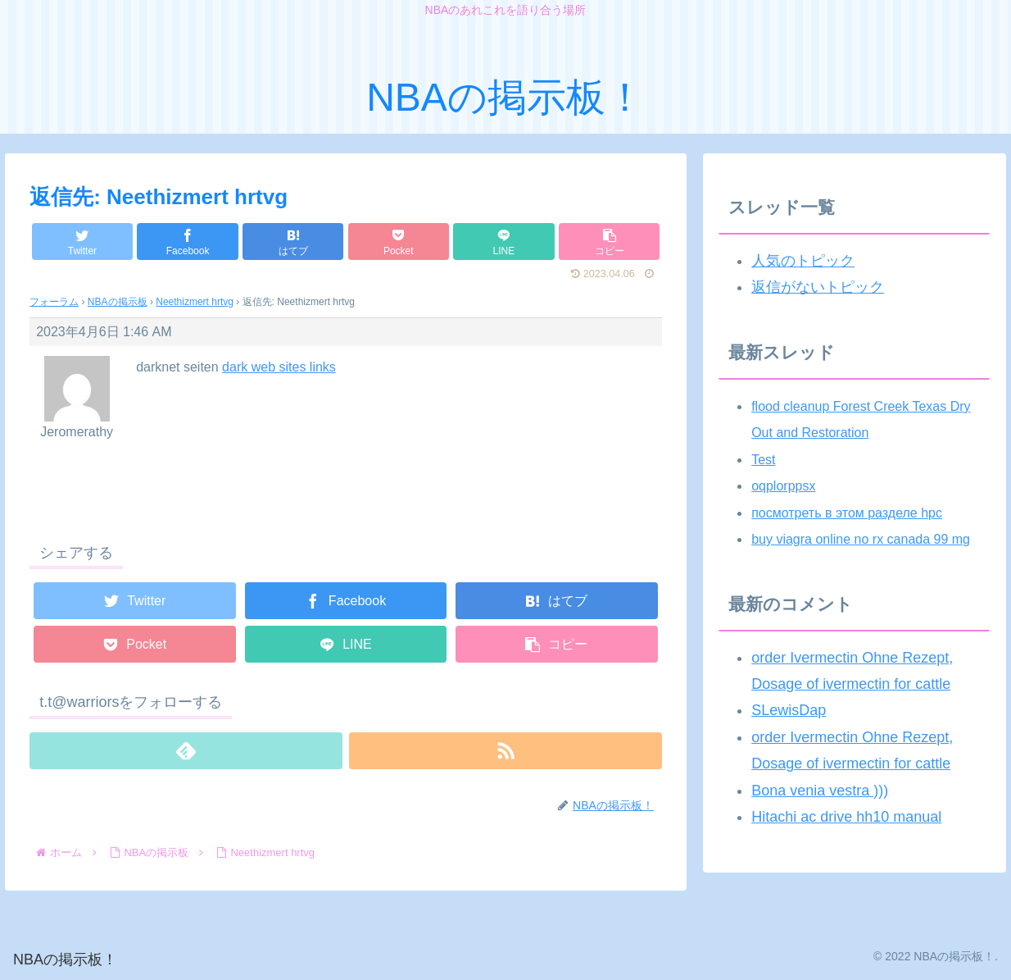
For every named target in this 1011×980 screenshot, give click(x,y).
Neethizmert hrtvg (194, 302)
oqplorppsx (783, 486)
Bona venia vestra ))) (819, 790)
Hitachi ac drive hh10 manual (846, 817)
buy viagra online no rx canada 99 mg (860, 539)
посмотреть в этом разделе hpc (846, 513)
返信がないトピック (817, 287)
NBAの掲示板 (117, 302)
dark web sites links (279, 367)
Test (763, 460)
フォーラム (54, 302)
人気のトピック (803, 261)
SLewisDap (788, 710)
